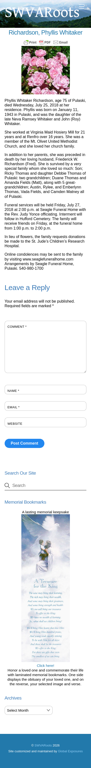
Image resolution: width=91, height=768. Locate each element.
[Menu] (81, 6)
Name (13, 391)
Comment (17, 326)
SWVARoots (43, 745)
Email (14, 407)
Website (15, 423)
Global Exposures (70, 751)
